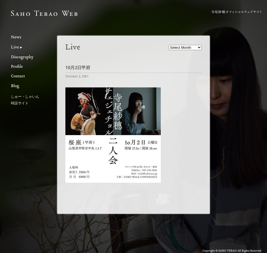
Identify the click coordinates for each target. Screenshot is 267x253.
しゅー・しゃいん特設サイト (25, 99)
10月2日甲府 (77, 68)
